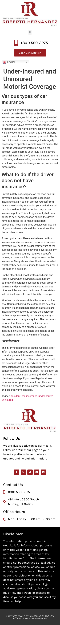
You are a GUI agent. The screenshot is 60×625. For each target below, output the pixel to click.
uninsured (7, 399)
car (23, 396)
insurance (31, 396)
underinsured (45, 396)
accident (15, 396)
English (9, 62)
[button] (30, 32)
